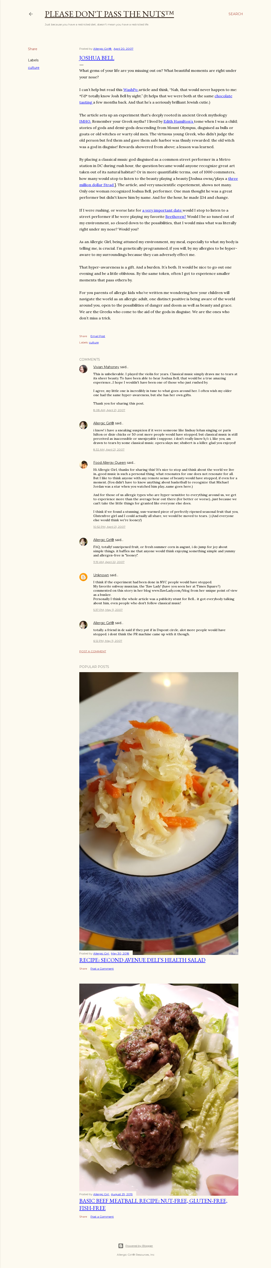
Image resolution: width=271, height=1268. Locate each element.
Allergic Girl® (103, 423)
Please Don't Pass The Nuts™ (109, 13)
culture (33, 68)
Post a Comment (92, 651)
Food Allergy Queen (109, 463)
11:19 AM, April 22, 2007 (109, 562)
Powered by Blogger (135, 1246)
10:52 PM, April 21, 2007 (109, 526)
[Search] (236, 14)
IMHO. (85, 121)
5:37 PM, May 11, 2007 (108, 609)
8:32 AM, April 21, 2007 (109, 449)
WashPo (131, 89)
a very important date (162, 210)
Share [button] (32, 49)
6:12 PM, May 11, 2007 (107, 641)
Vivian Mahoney (106, 367)
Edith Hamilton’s (178, 121)
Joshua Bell (96, 57)
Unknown (101, 575)
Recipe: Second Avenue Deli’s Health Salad (142, 960)
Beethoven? (175, 216)
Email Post (97, 336)
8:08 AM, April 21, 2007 (109, 410)
